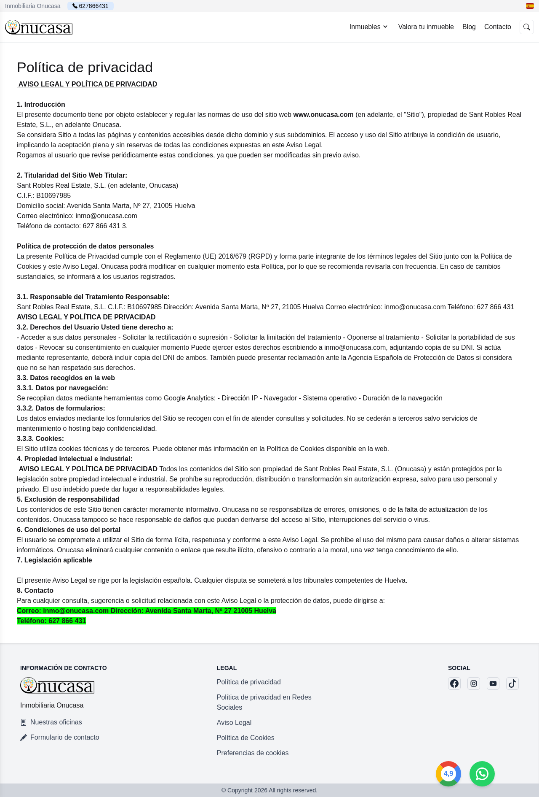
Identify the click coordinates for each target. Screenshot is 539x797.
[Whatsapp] (515, 773)
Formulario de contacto (59, 737)
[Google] (482, 773)
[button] (530, 6)
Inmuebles (370, 26)
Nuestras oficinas (51, 722)
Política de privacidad (249, 682)
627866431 (94, 6)
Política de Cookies (246, 737)
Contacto (497, 26)
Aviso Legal (234, 722)
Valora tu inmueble (426, 26)
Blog (469, 26)
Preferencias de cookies (253, 752)
